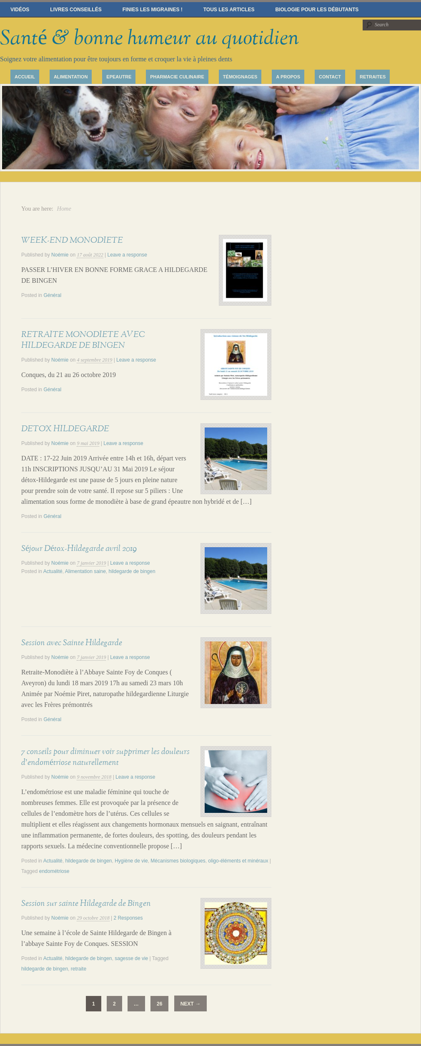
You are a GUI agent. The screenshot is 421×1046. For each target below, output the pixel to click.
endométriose (54, 871)
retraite (78, 969)
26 (159, 1004)
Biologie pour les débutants (316, 10)
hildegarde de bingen (132, 571)
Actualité (53, 571)
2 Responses (128, 918)
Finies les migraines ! (153, 10)
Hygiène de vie (131, 861)
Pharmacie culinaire (177, 76)
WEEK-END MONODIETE (72, 240)
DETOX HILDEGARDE (65, 429)
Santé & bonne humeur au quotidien (149, 38)
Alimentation (71, 76)
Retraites (373, 76)
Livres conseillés (75, 10)
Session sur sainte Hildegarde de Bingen (86, 903)
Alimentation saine (85, 571)
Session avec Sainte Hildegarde (71, 643)
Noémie (59, 255)
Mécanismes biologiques (177, 861)
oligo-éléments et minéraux (238, 861)
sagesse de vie (131, 958)
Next (190, 1004)
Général (52, 295)
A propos (288, 76)
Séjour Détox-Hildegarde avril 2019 (79, 548)
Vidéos (19, 10)
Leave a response (127, 255)
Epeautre (118, 76)
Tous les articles (229, 10)
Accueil (25, 76)
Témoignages (240, 76)
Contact (330, 76)
